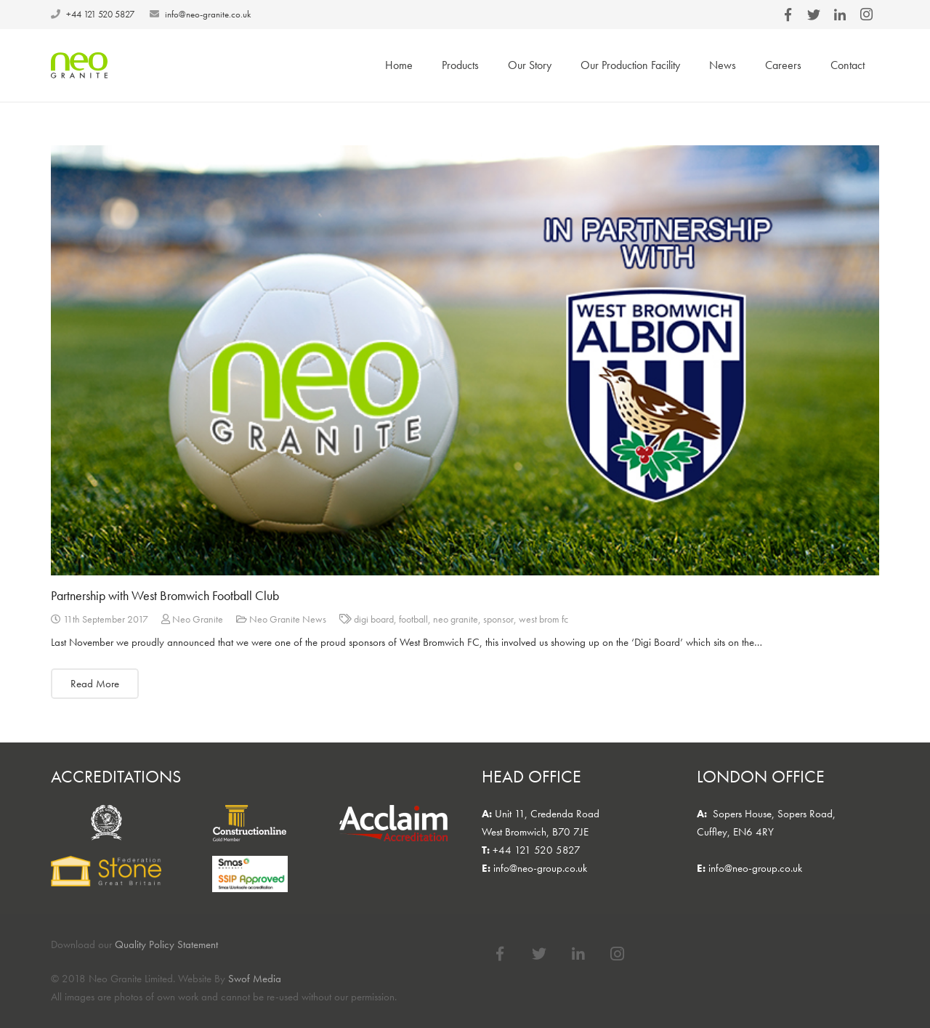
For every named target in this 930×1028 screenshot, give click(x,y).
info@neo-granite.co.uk (208, 14)
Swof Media (254, 978)
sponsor (498, 619)
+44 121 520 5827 (100, 14)
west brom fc (543, 619)
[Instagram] (617, 954)
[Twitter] (539, 954)
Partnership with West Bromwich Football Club (165, 595)
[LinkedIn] (578, 954)
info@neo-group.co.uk (540, 868)
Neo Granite (197, 619)
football (413, 619)
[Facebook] (500, 954)
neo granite (455, 619)
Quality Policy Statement (166, 944)
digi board (374, 619)
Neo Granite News (287, 619)
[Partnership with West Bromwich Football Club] (465, 360)
